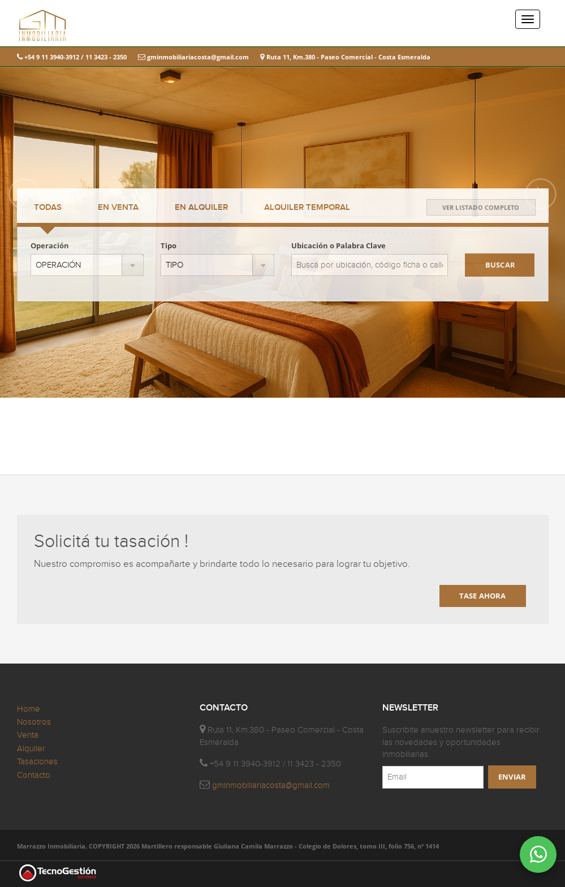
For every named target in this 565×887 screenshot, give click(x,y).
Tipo (168, 245)
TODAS (48, 208)
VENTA (118, 208)
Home (28, 709)
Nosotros (34, 722)
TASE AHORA (482, 596)
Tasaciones (37, 762)
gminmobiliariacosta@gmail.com (193, 57)
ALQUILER (201, 208)
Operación (50, 245)
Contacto (33, 775)
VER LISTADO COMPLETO (481, 207)
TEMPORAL (307, 208)
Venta (27, 735)
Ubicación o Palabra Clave (338, 245)
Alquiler (31, 748)
